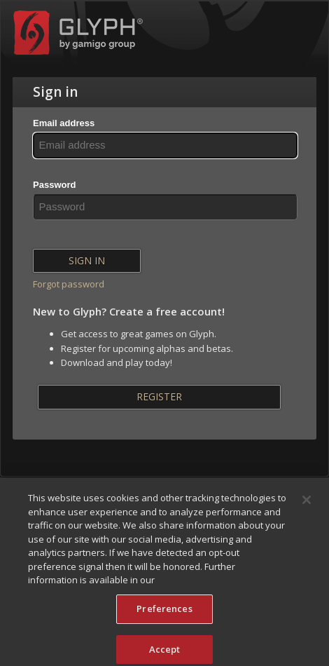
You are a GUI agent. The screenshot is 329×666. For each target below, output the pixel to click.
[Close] (306, 503)
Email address (63, 123)
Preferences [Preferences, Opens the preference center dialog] (164, 612)
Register (159, 396)
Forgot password (68, 284)
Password (54, 184)
